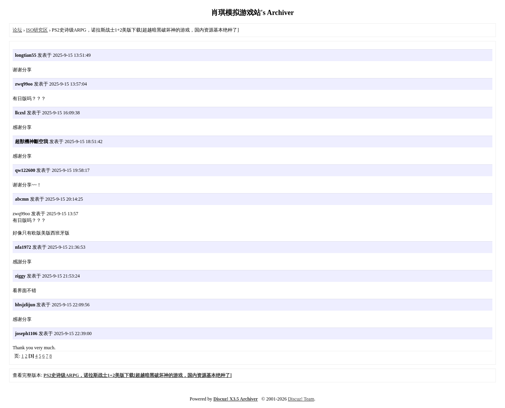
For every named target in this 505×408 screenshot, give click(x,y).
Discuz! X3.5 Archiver (235, 399)
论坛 (17, 30)
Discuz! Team (301, 399)
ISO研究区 (37, 30)
